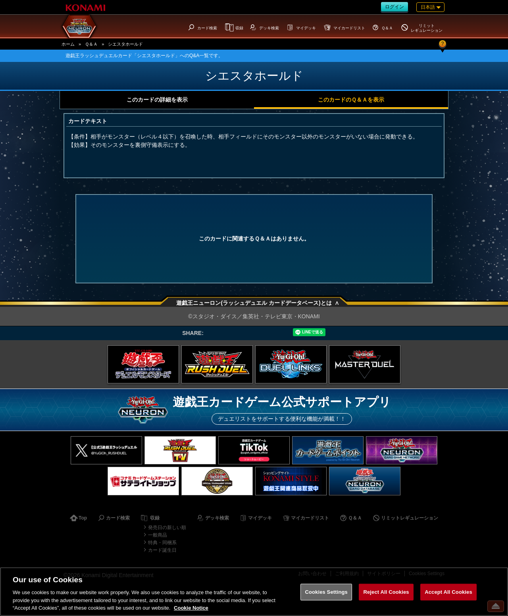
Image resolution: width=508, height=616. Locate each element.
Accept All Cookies (448, 592)
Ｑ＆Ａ (91, 44)
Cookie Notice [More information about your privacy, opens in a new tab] (191, 608)
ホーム (68, 44)
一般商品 (157, 535)
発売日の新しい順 (167, 527)
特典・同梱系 (162, 542)
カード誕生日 (162, 550)
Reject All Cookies (386, 592)
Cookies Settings (326, 592)
